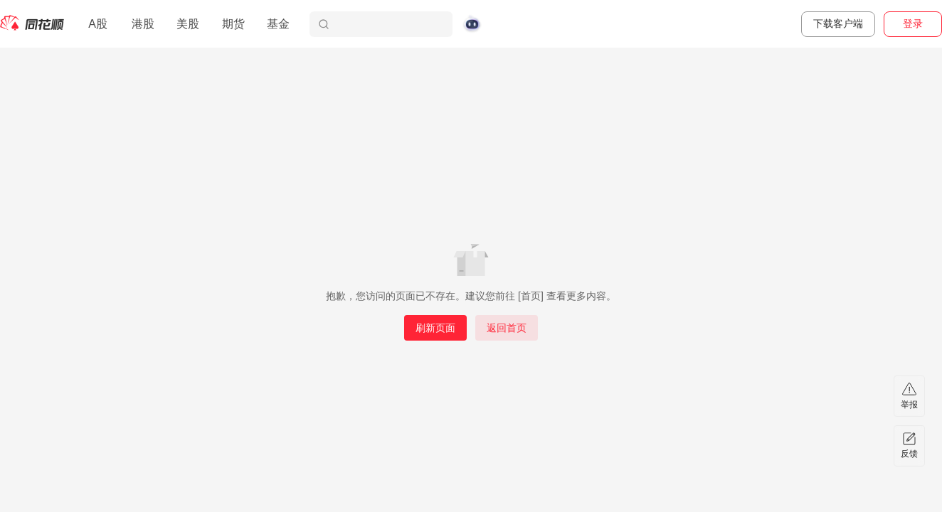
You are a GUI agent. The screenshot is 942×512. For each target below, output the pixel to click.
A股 (97, 24)
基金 (278, 24)
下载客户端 (838, 23)
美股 (187, 24)
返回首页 (506, 328)
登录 (913, 23)
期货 (233, 24)
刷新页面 (435, 328)
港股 (143, 24)
